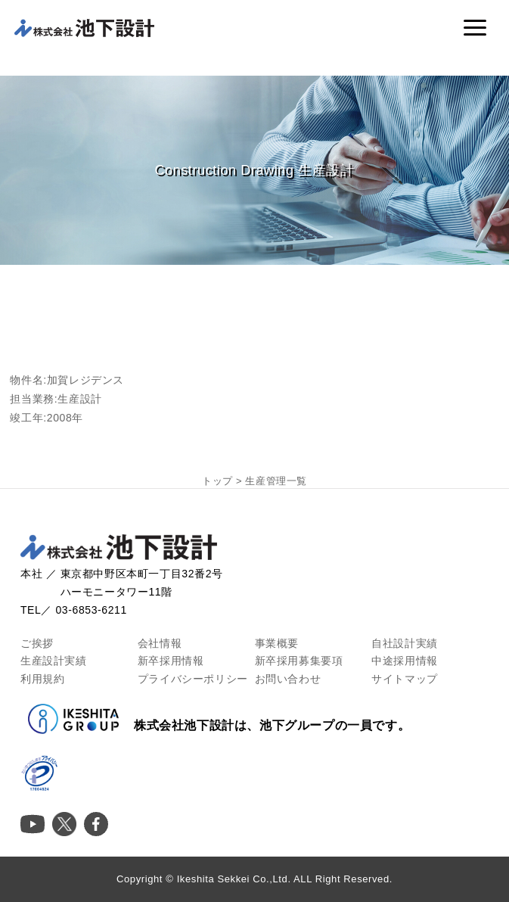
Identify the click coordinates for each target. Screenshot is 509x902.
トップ (217, 481)
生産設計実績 (53, 661)
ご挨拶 (37, 643)
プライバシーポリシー (193, 679)
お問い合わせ (288, 679)
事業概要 (277, 643)
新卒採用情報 (171, 661)
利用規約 (42, 679)
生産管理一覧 (276, 481)
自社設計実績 (404, 643)
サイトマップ (404, 679)
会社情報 (160, 643)
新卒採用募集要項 (299, 661)
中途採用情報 (404, 661)
